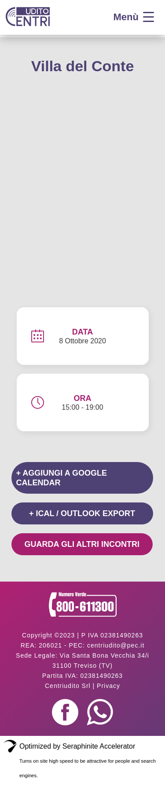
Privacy (108, 685)
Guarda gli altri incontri (82, 544)
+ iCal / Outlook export (82, 513)
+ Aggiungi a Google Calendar (61, 478)
